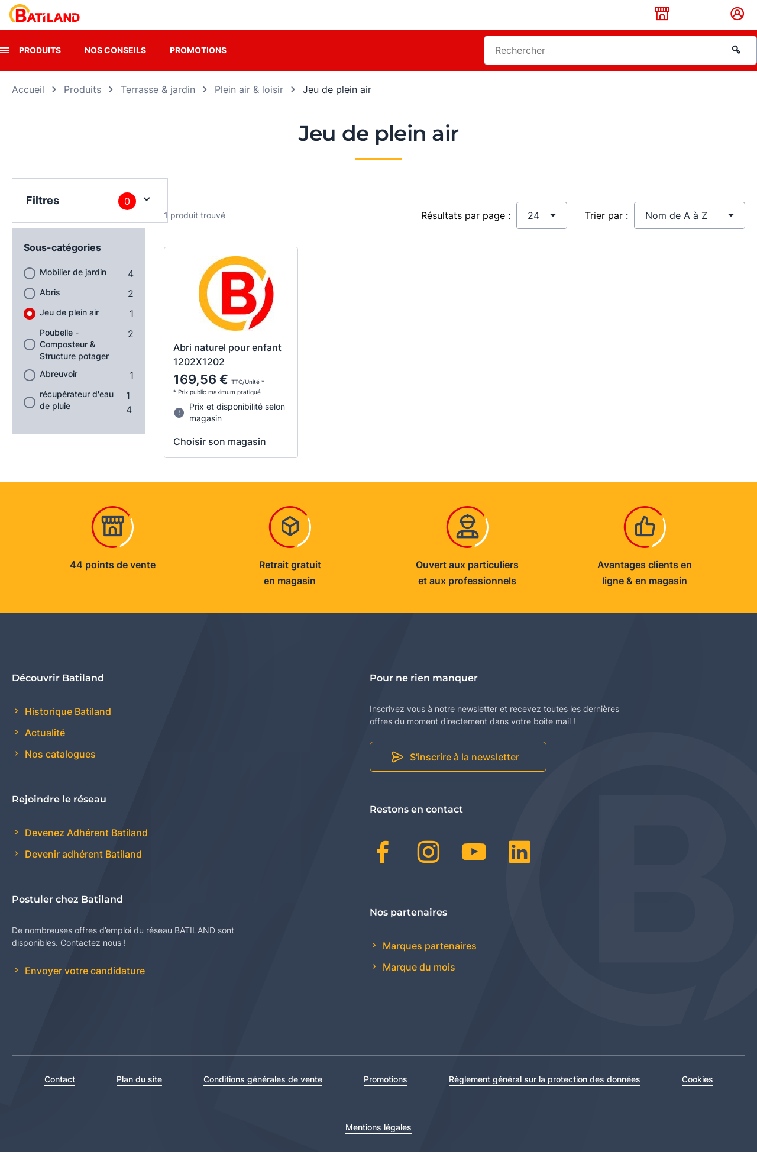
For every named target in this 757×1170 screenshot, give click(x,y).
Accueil (28, 108)
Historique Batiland (66, 730)
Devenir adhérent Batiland (82, 873)
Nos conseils (115, 68)
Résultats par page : (465, 234)
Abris (50, 310)
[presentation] (4, 68)
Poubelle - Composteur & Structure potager (74, 362)
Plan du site (139, 1097)
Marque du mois (417, 985)
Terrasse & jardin (158, 108)
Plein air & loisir (249, 108)
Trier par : (606, 234)
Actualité (43, 752)
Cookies (697, 1097)
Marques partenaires (428, 964)
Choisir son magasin (219, 460)
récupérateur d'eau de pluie (77, 418)
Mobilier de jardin (73, 290)
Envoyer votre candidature (83, 989)
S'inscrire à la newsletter (464, 776)
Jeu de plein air (69, 330)
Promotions (198, 68)
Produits (40, 68)
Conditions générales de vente (262, 1097)
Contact (59, 1097)
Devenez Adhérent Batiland (85, 851)
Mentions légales (378, 1145)
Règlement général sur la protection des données (544, 1097)
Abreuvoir (58, 392)
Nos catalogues (59, 773)
